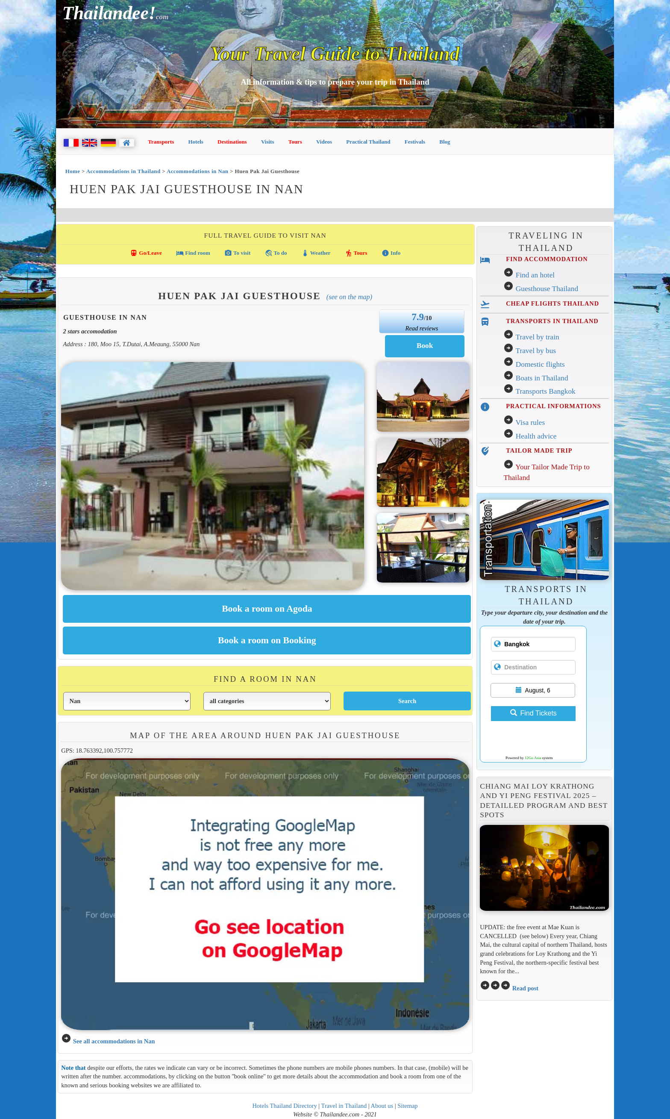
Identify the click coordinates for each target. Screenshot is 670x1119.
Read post (525, 988)
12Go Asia (533, 758)
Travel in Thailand (344, 1105)
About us (382, 1105)
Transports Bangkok (545, 391)
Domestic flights (540, 364)
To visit (237, 253)
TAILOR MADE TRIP (539, 450)
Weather (316, 253)
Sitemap (407, 1105)
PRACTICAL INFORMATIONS (553, 406)
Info (391, 253)
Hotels (195, 141)
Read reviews (421, 328)
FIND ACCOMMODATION (547, 259)
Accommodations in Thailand (123, 171)
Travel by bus (535, 351)
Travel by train (537, 337)
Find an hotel (535, 275)
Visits (267, 141)
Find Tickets (533, 713)
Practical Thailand (368, 141)
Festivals (415, 141)
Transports (161, 141)
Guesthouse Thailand (547, 289)
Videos (324, 141)
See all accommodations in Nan (114, 1041)
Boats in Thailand (542, 378)
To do (276, 253)
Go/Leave (146, 253)
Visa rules (530, 422)
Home (72, 171)
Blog (444, 141)
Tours (295, 141)
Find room (193, 253)
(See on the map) (349, 296)
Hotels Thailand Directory (284, 1105)
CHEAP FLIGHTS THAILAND (552, 303)
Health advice (536, 436)
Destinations (232, 141)
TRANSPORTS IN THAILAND (552, 321)
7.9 (417, 316)
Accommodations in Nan (198, 171)
